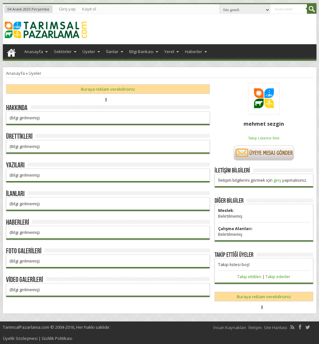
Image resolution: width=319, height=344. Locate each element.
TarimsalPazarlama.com (26, 327)
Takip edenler (278, 276)
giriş (277, 180)
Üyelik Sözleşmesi (20, 338)
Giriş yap (67, 9)
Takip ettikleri (249, 276)
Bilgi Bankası (143, 51)
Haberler (196, 51)
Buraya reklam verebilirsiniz (108, 89)
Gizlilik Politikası (57, 338)
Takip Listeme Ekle (264, 138)
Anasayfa (11, 52)
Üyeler (91, 51)
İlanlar (114, 51)
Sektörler (65, 51)
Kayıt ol (89, 9)
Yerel (171, 51)
